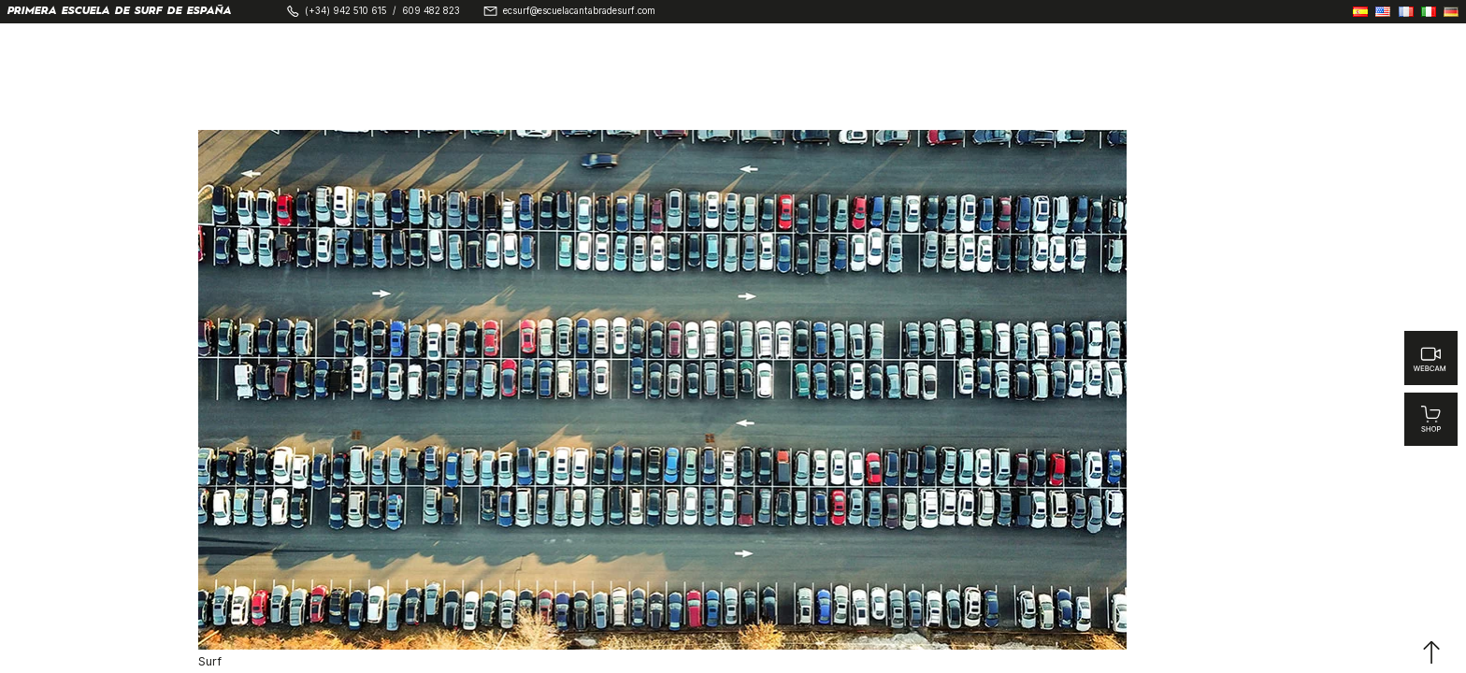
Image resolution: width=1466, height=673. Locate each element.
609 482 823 (431, 11)
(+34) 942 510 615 (346, 11)
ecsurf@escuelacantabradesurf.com (579, 11)
